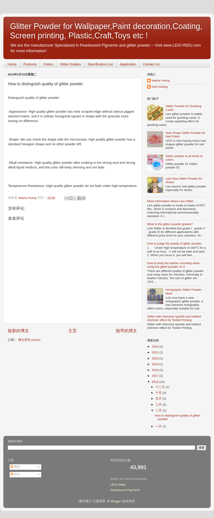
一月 (159, 426)
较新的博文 (18, 330)
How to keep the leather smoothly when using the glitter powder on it (173, 264)
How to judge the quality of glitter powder (174, 243)
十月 (159, 392)
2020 (155, 358)
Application (128, 64)
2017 (155, 375)
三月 (159, 404)
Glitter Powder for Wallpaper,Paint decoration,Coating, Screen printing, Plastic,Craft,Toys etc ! (106, 31)
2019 (155, 364)
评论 (15, 474)
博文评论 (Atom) (29, 340)
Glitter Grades (70, 64)
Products (30, 64)
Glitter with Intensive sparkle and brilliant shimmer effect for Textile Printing (174, 318)
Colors (48, 64)
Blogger (116, 501)
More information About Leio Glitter (170, 201)
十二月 (160, 387)
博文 (15, 466)
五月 (159, 398)
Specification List (100, 64)
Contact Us (151, 64)
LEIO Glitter (118, 484)
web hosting (160, 86)
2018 (155, 370)
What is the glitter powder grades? (170, 224)
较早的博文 (126, 330)
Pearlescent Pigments (125, 490)
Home (12, 64)
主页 (72, 330)
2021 (155, 352)
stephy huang (161, 80)
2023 (155, 346)
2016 (155, 381)
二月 (159, 410)
